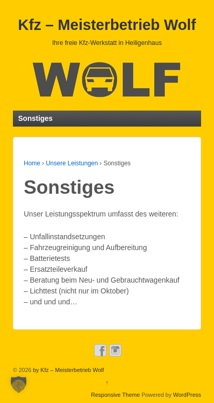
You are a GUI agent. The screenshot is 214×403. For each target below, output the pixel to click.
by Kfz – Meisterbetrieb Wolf (68, 370)
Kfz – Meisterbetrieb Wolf (107, 25)
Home (32, 163)
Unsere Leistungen (72, 163)
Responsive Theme (115, 395)
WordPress (187, 395)
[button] (18, 384)
